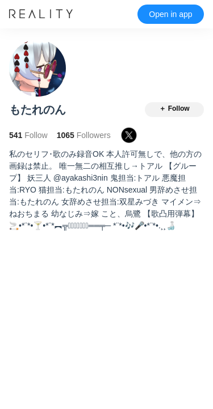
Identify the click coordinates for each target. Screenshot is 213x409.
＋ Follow (174, 108)
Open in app (170, 14)
